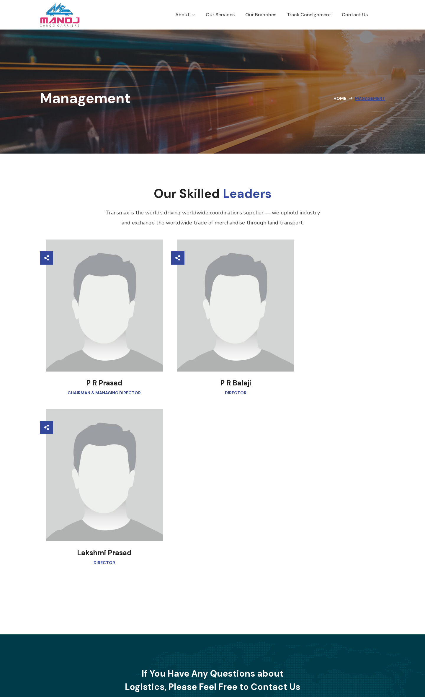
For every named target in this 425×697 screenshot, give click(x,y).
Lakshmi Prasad (333, 367)
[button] (177, 553)
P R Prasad (97, 367)
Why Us (176, 661)
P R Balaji (215, 367)
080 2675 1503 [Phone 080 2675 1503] (293, 606)
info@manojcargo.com (214, 606)
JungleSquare (271, 681)
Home (340, 98)
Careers (225, 661)
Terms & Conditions (259, 661)
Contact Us (200, 661)
